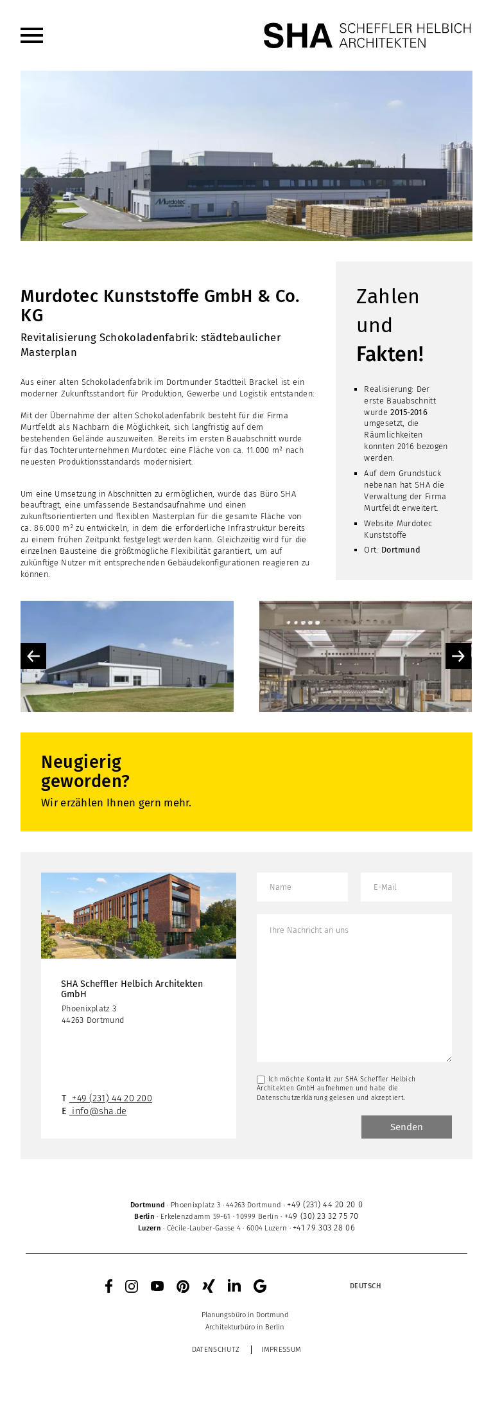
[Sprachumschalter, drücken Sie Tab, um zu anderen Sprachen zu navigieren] (365, 1286)
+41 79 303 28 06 (324, 1227)
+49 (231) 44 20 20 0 (325, 1204)
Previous (33, 656)
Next (458, 656)
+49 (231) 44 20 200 (112, 1098)
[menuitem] (32, 35)
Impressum (281, 1349)
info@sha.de (99, 1111)
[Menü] (32, 35)
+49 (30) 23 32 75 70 (321, 1216)
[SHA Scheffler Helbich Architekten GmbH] (367, 35)
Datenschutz (215, 1349)
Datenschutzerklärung (292, 1098)
